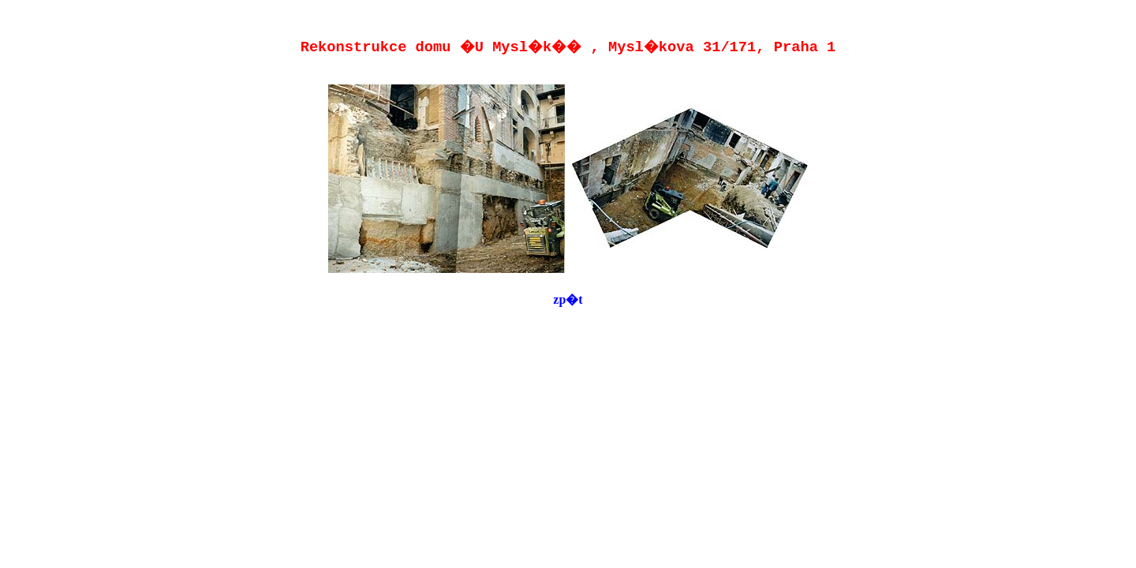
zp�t (567, 299)
